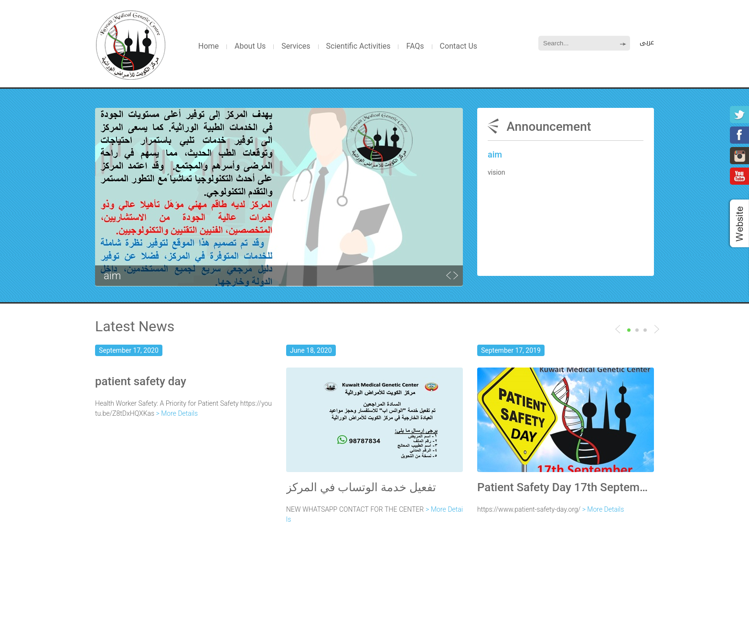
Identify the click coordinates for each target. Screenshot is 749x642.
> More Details (177, 413)
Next (618, 329)
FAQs (415, 46)
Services (295, 46)
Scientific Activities (358, 46)
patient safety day (140, 381)
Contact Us (459, 46)
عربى (647, 42)
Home (208, 46)
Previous (656, 329)
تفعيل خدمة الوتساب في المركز (361, 487)
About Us (250, 46)
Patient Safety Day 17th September (565, 487)
